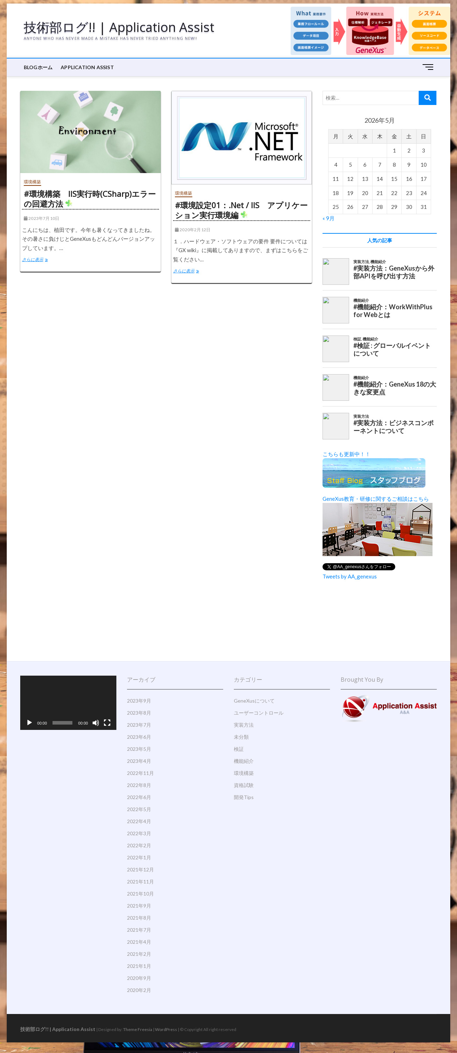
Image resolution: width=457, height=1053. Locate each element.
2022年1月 (139, 857)
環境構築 (32, 181)
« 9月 (329, 218)
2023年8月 (139, 713)
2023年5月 (139, 749)
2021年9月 (139, 906)
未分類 (241, 737)
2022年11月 (140, 773)
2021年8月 (139, 918)
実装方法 (244, 725)
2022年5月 (139, 809)
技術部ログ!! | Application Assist (119, 27)
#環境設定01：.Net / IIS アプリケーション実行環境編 (241, 210)
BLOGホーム (38, 67)
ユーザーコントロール (258, 713)
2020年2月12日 (192, 229)
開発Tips (244, 797)
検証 (239, 749)
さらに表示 (39, 260)
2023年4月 (139, 761)
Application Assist (87, 67)
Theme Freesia (137, 1029)
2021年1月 (139, 966)
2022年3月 (139, 833)
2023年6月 (139, 737)
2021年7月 (139, 930)
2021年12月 (140, 869)
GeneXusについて (254, 701)
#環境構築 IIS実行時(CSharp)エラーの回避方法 (90, 198)
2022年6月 (139, 797)
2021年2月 (139, 954)
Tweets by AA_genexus (350, 576)
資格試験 (244, 785)
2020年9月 (139, 978)
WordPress (166, 1029)
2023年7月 (139, 725)
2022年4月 (139, 821)
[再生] (29, 722)
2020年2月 (139, 990)
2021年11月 (140, 882)
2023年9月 (139, 701)
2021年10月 (140, 894)
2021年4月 (139, 942)
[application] (68, 703)
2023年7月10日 (41, 218)
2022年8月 (139, 785)
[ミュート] (95, 722)
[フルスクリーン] (107, 722)
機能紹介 (244, 761)
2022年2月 (139, 845)
